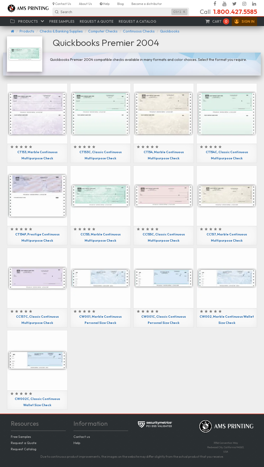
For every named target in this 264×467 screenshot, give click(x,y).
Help (76, 443)
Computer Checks (103, 31)
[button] (244, 21)
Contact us (81, 437)
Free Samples (21, 437)
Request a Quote (23, 443)
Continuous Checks (139, 31)
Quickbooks (169, 31)
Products (27, 31)
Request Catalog (23, 449)
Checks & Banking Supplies (61, 31)
